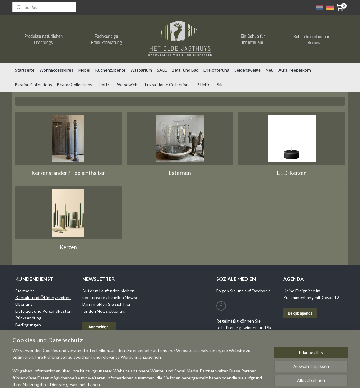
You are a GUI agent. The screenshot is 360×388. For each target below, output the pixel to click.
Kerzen (68, 247)
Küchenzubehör (110, 69)
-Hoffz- (104, 84)
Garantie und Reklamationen (42, 331)
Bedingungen (28, 324)
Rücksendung (28, 317)
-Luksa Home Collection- (166, 84)
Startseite (24, 69)
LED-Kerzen (292, 172)
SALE (162, 69)
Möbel (84, 69)
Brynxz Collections (74, 84)
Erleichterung (216, 69)
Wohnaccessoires (56, 69)
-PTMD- (202, 84)
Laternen (180, 172)
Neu (270, 69)
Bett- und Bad (185, 69)
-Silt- (219, 84)
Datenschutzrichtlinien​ (37, 338)
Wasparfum (141, 69)
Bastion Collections (33, 84)
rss (208, 377)
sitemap (197, 377)
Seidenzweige (247, 69)
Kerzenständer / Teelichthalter (68, 172)
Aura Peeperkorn (294, 69)
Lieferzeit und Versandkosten (43, 311)
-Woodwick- (127, 84)
